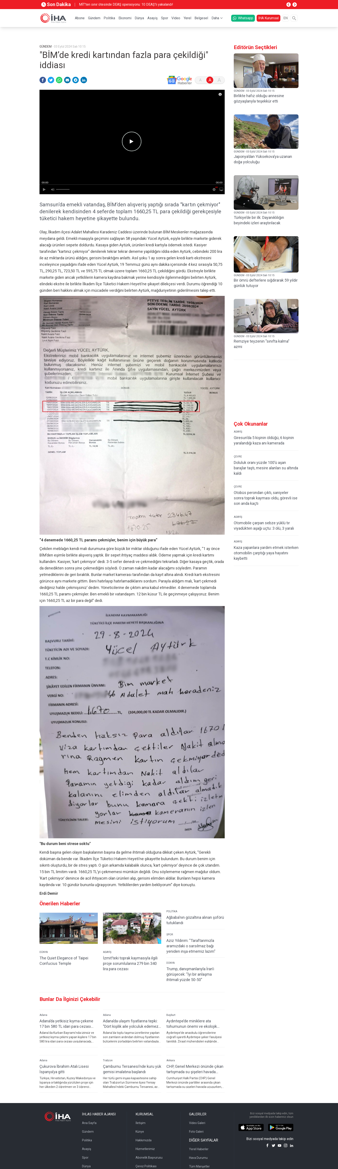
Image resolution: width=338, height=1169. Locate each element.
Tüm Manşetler (199, 1166)
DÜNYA (43, 952)
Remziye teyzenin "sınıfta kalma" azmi (261, 344)
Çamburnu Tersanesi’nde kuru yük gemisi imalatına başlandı (132, 1069)
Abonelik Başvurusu (149, 1157)
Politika (109, 18)
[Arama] (294, 18)
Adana (43, 1015)
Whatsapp (243, 18)
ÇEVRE (238, 456)
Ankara (170, 1060)
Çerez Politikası (146, 1166)
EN (285, 18)
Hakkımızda (144, 1140)
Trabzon (108, 1060)
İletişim (140, 1123)
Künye (140, 1131)
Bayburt (170, 1015)
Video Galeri (197, 1123)
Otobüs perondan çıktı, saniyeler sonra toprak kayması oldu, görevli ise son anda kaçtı (265, 498)
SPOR (169, 934)
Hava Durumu (198, 1157)
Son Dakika (56, 4)
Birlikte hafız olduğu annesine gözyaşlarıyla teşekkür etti (259, 98)
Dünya (139, 18)
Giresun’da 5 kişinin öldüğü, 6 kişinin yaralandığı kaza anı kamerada (264, 440)
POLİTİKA (171, 911)
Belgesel (201, 18)
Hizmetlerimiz (145, 1149)
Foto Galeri (196, 1131)
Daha (215, 18)
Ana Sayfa (89, 1123)
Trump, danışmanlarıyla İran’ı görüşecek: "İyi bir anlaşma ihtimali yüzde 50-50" (190, 974)
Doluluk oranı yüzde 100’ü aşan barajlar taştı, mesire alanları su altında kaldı (266, 468)
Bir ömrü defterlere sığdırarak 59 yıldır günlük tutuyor (266, 283)
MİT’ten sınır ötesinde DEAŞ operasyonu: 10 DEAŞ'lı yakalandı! (126, 4)
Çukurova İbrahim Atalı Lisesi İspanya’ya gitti (64, 1069)
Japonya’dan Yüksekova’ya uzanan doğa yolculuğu (263, 159)
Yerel (187, 18)
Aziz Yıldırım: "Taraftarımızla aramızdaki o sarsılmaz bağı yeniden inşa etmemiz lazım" (190, 946)
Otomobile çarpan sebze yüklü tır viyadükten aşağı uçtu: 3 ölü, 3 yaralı (264, 526)
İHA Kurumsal (268, 18)
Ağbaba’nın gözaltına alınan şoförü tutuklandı (195, 920)
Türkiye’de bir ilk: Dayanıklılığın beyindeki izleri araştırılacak (259, 220)
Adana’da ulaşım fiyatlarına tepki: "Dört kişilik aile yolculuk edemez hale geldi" (130, 1024)
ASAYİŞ (107, 952)
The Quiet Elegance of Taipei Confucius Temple (63, 961)
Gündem (94, 18)
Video (175, 18)
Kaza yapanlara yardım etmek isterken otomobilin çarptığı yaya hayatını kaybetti (266, 553)
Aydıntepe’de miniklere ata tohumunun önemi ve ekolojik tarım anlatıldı (191, 1024)
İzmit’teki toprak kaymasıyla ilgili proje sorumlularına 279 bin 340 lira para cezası (130, 963)
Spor (164, 18)
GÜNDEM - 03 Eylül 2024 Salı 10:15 (254, 90)
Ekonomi (124, 18)
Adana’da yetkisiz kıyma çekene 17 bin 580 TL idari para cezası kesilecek (66, 1024)
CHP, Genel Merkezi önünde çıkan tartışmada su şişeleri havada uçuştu (194, 1069)
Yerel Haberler (198, 1149)
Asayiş (152, 18)
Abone (80, 18)
